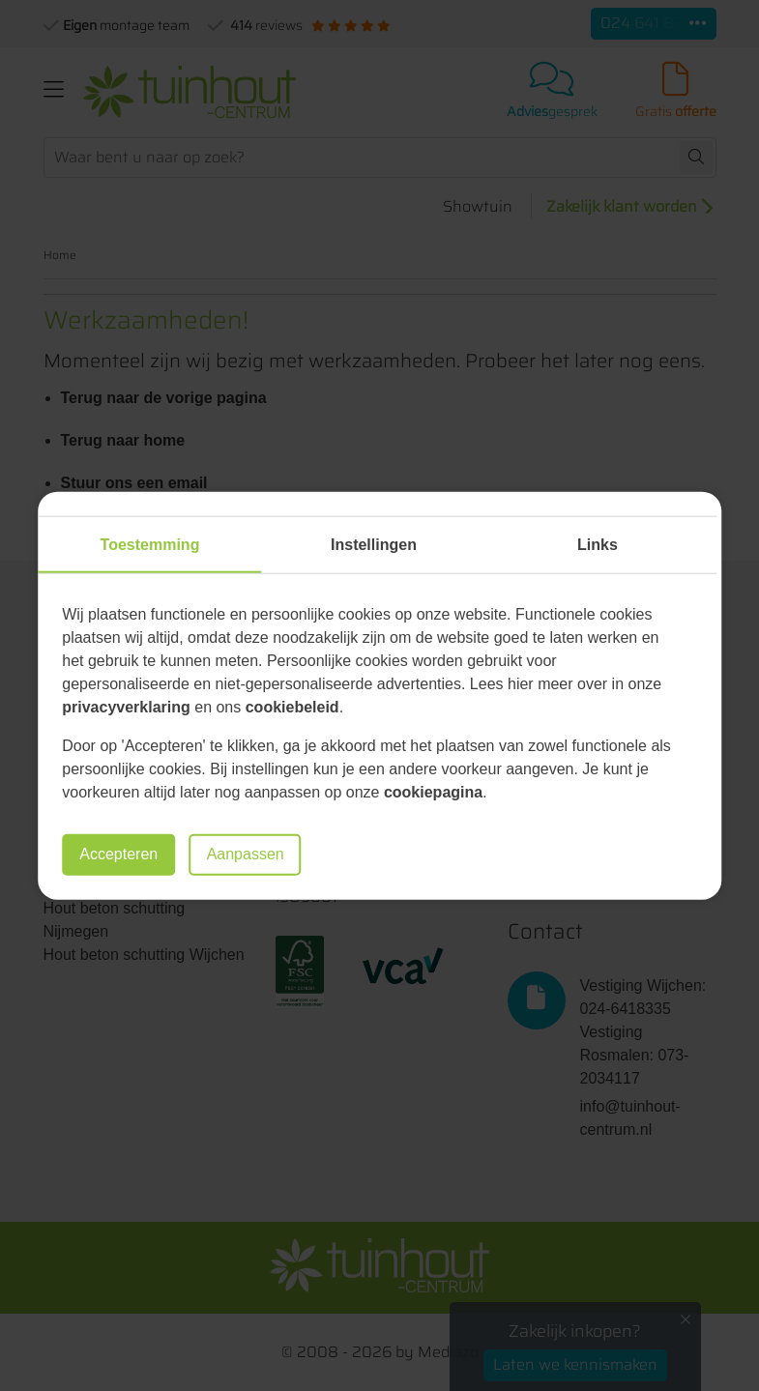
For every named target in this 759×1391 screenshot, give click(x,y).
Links (597, 544)
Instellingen (374, 544)
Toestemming (150, 544)
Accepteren (118, 854)
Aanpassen (245, 854)
